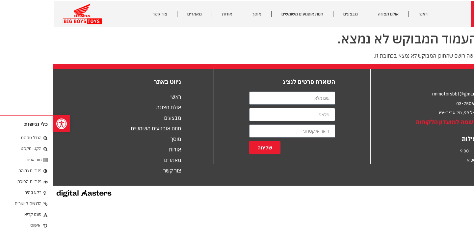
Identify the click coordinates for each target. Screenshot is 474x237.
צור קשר (106, 14)
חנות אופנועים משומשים (249, 14)
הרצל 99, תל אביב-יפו (406, 113)
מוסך (203, 14)
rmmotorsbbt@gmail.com (405, 94)
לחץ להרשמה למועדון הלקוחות (403, 122)
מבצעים (297, 14)
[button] (8, 123)
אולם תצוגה (335, 14)
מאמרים (141, 14)
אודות (174, 14)
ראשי (370, 14)
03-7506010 (416, 103)
